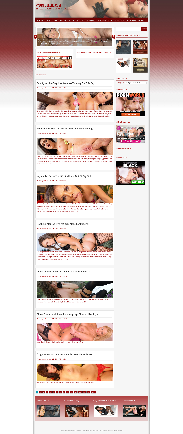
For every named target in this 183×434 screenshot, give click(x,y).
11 (71, 392)
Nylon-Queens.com (48, 5)
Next (113, 37)
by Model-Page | (113, 430)
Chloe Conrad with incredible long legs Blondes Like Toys (67, 314)
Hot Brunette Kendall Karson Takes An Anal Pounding (65, 128)
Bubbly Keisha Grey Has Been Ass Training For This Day (66, 83)
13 (80, 392)
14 (84, 392)
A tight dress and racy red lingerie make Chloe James (64, 354)
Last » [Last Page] (93, 392)
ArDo (44, 88)
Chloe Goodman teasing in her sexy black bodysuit (63, 271)
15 (88, 392)
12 (76, 392)
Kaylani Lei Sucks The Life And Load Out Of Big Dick (64, 176)
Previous (35, 37)
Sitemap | (120, 430)
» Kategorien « (120, 83)
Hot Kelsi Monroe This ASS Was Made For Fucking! (63, 224)
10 (67, 392)
